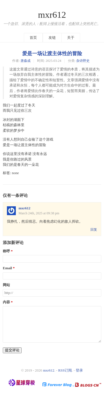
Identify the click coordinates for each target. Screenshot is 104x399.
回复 (93, 230)
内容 (6, 302)
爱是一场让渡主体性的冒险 (52, 53)
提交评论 (12, 350)
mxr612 (52, 15)
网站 (6, 285)
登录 (79, 370)
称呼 (6, 251)
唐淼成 (26, 61)
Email (7, 268)
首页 (33, 37)
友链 (52, 37)
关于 (70, 37)
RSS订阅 (65, 370)
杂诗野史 (83, 61)
